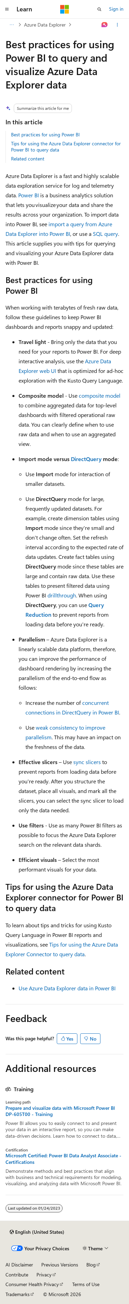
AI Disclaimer (19, 1264)
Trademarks (18, 1294)
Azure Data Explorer (45, 24)
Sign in (116, 9)
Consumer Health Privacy (32, 1284)
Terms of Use (85, 1284)
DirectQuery (86, 458)
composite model (99, 395)
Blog (91, 1264)
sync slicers (87, 761)
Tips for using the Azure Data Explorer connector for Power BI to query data (66, 146)
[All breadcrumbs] (12, 24)
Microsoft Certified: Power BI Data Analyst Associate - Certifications (63, 1158)
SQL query (105, 233)
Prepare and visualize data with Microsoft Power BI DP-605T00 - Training (60, 1111)
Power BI (28, 195)
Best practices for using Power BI (45, 134)
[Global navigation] (7, 9)
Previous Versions (59, 1264)
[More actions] (117, 24)
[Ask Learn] (104, 24)
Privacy (44, 1274)
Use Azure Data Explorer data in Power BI (67, 988)
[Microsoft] (64, 9)
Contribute (17, 1274)
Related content (27, 158)
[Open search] (99, 9)
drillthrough (61, 595)
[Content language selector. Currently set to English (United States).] (37, 1232)
